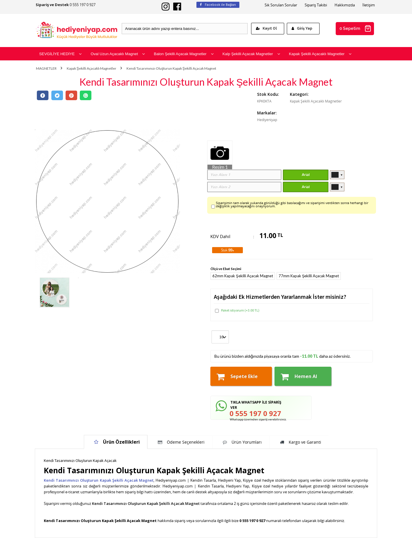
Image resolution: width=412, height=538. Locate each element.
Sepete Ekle (237, 376)
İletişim (368, 5)
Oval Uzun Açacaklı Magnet (118, 54)
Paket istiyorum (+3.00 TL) (237, 310)
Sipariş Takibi (316, 5)
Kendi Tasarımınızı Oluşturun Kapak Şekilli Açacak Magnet (171, 68)
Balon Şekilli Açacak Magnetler (184, 54)
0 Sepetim (355, 28)
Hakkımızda (345, 5)
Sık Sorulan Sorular (281, 5)
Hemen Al (299, 376)
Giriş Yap (302, 28)
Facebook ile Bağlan (218, 5)
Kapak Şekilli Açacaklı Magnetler (320, 54)
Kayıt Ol (266, 28)
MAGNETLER (46, 68)
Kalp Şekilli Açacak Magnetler (251, 54)
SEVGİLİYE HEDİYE (60, 54)
